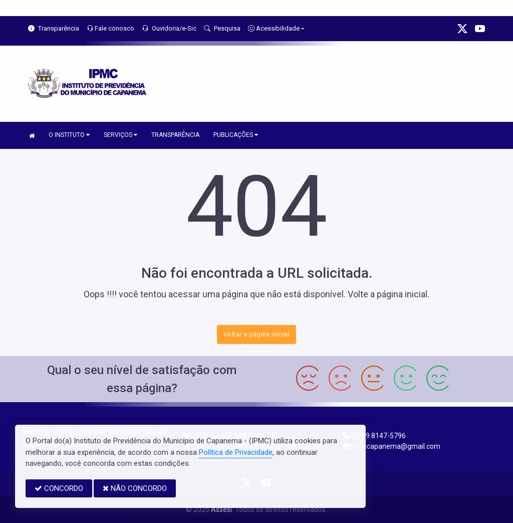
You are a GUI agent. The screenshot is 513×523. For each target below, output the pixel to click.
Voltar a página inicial (256, 334)
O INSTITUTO (69, 134)
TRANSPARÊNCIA (175, 134)
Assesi (221, 509)
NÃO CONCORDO (135, 488)
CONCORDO (59, 488)
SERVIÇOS (120, 134)
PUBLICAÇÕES (235, 134)
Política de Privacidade (236, 452)
